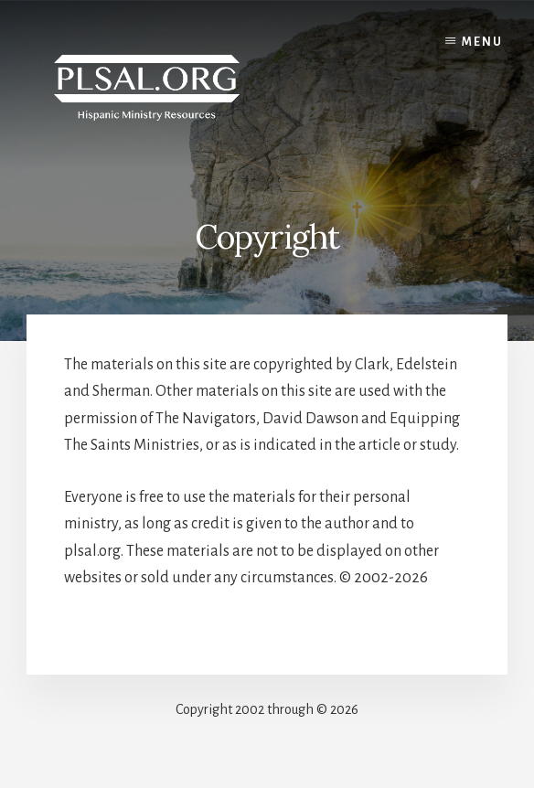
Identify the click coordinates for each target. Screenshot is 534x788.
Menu (482, 42)
